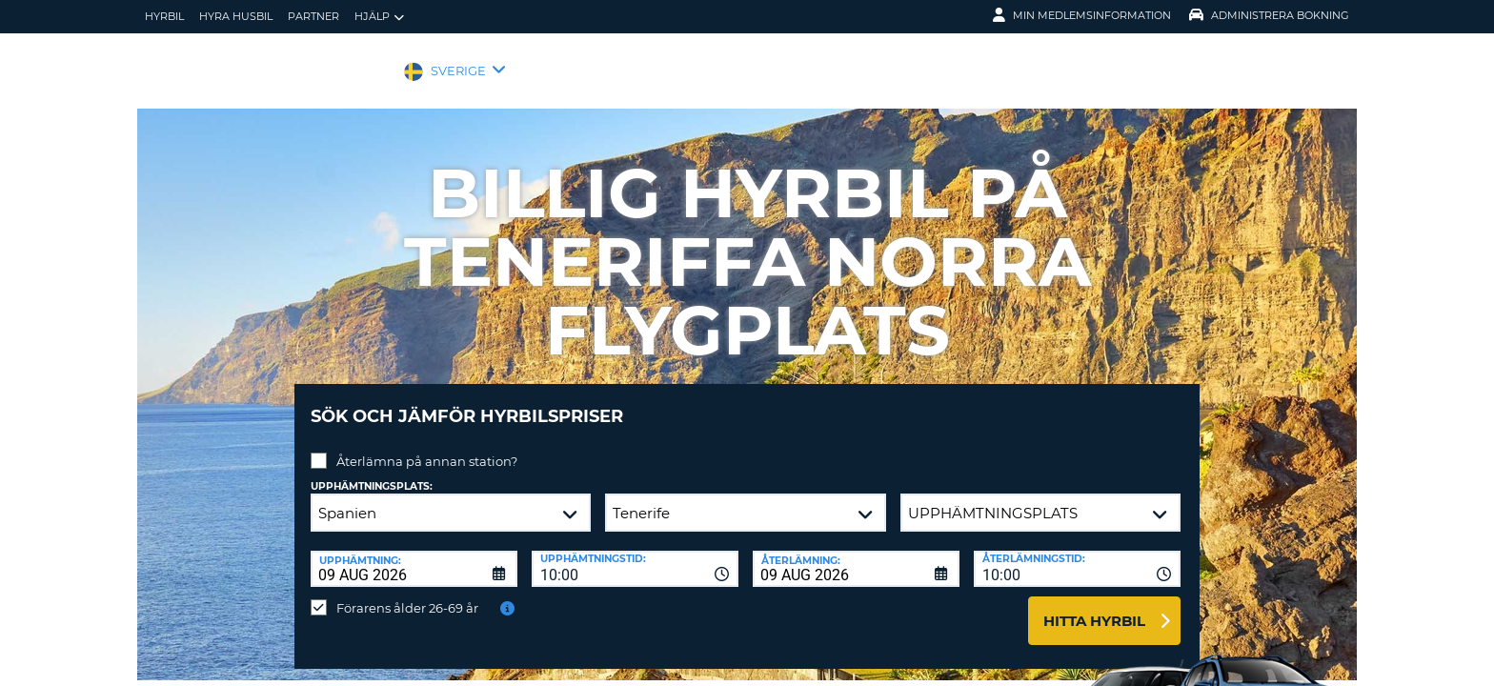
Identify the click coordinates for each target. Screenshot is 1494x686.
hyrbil (164, 16)
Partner (313, 16)
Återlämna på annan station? (426, 446)
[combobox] (635, 554)
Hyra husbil (236, 16)
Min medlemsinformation (1082, 15)
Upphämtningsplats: (372, 472)
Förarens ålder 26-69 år (407, 593)
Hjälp (379, 17)
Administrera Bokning (1269, 15)
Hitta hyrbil (1094, 606)
